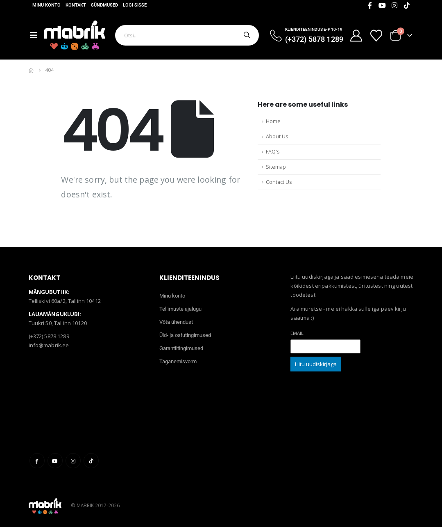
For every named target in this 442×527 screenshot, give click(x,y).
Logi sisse (135, 5)
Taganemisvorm (178, 361)
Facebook (37, 460)
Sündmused (104, 5)
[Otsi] (246, 35)
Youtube (55, 460)
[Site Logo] (74, 35)
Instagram (73, 460)
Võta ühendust (176, 322)
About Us (277, 136)
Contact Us (279, 182)
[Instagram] (394, 5)
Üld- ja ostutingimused (185, 335)
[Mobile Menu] (37, 35)
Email (297, 333)
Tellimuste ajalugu (180, 309)
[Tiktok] (406, 5)
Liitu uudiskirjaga (316, 364)
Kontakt (76, 5)
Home (273, 121)
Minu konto (46, 5)
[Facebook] (370, 5)
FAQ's (273, 151)
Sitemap (276, 166)
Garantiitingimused (181, 348)
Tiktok (91, 460)
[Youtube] (382, 5)
